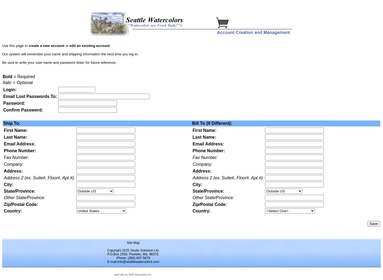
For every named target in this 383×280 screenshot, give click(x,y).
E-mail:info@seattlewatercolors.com (133, 262)
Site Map (133, 243)
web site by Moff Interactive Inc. (133, 274)
